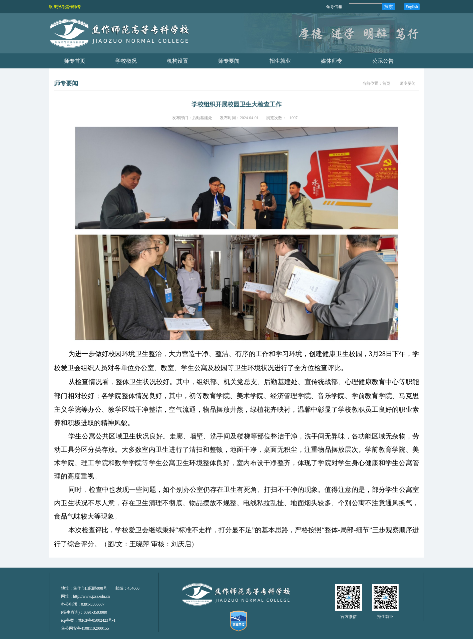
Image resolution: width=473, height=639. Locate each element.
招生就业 (385, 616)
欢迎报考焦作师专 (65, 6)
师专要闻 (408, 83)
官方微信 (349, 616)
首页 (386, 83)
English (412, 6)
